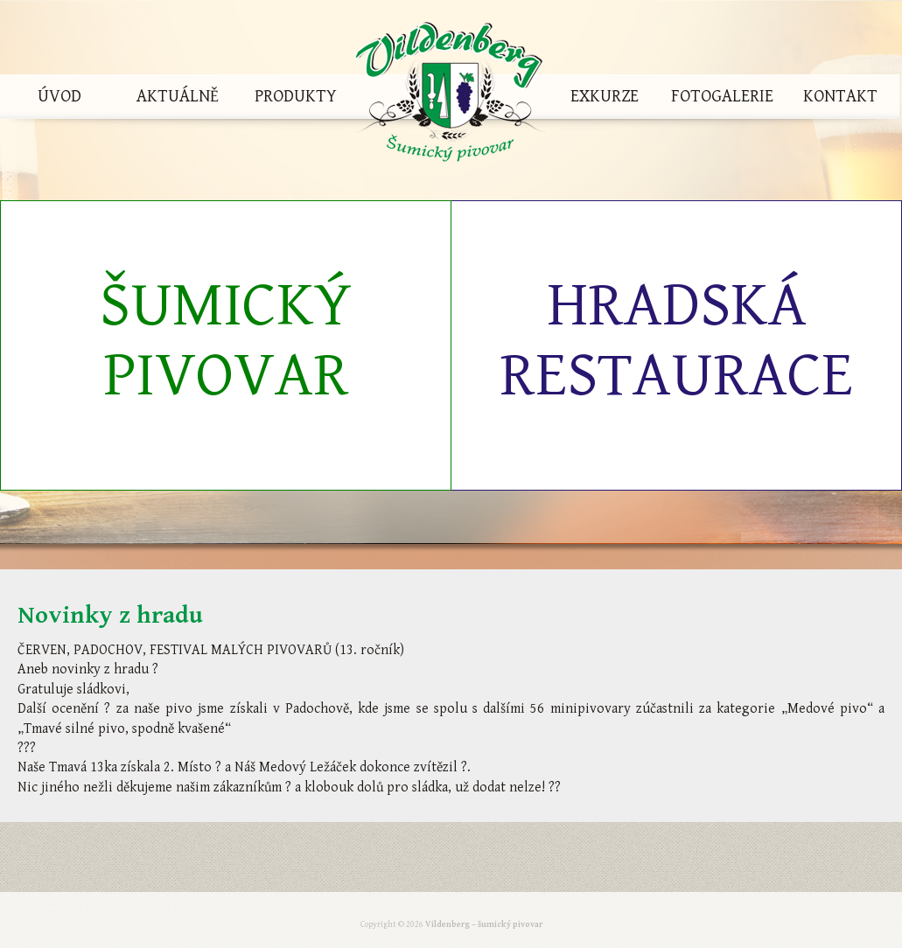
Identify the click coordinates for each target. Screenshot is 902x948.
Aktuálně (177, 97)
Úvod (59, 97)
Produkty (296, 97)
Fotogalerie (722, 97)
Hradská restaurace (676, 340)
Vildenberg (449, 97)
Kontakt (840, 97)
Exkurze (604, 97)
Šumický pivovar (226, 340)
